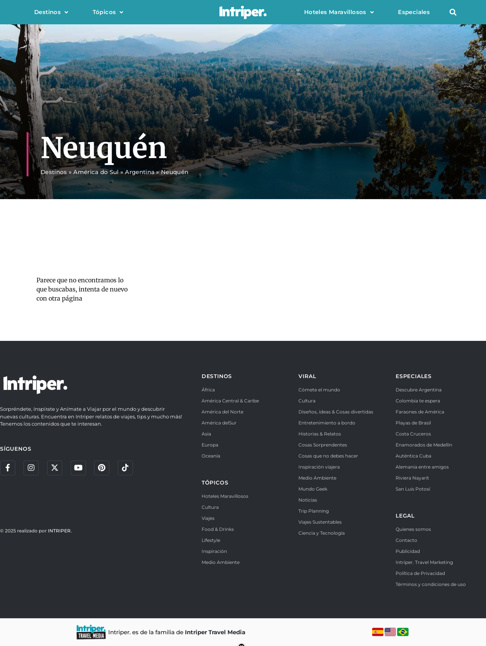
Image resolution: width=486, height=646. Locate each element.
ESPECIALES (414, 376)
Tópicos (108, 12)
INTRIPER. (60, 531)
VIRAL (307, 376)
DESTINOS (217, 376)
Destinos (51, 12)
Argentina (140, 172)
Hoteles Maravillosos (339, 12)
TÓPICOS (215, 482)
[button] (453, 12)
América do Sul (95, 172)
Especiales (414, 12)
